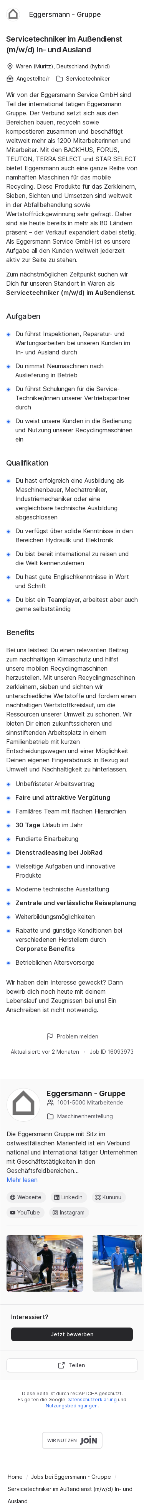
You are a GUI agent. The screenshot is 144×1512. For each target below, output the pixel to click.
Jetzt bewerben (72, 1334)
